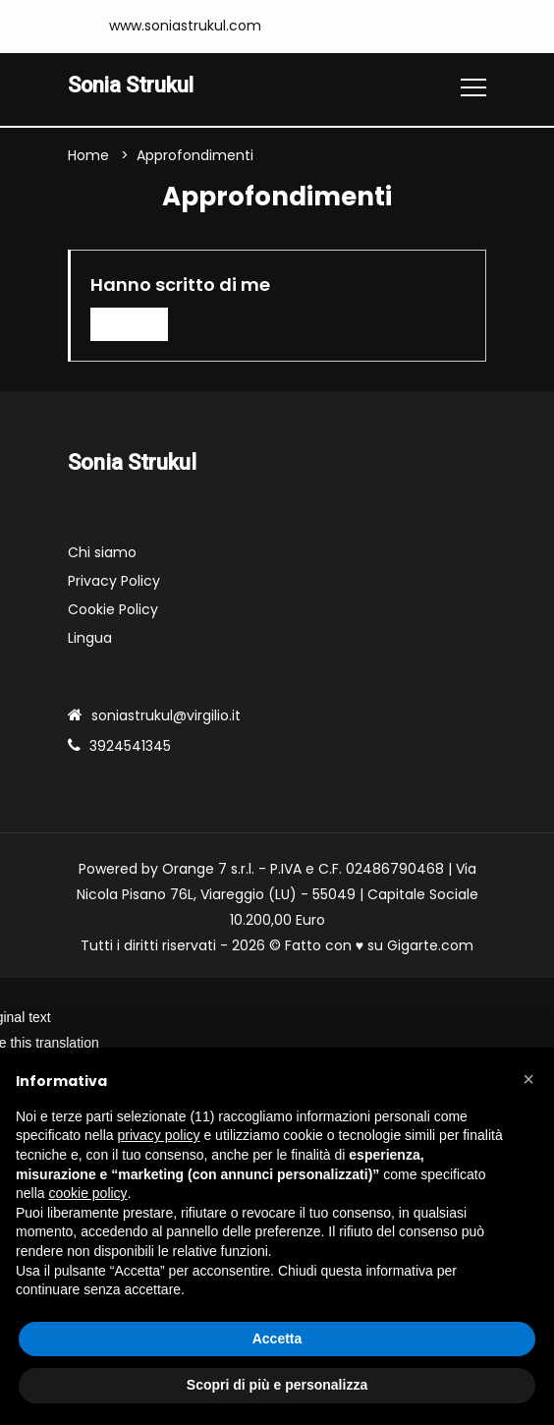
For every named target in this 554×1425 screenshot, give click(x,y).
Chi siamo (102, 552)
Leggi (129, 324)
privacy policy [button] (159, 1135)
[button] (528, 1079)
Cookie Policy (113, 609)
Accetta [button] (277, 1338)
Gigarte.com (430, 945)
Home (88, 156)
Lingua (90, 638)
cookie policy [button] (87, 1193)
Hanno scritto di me (180, 285)
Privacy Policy (114, 581)
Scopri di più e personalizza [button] (277, 1385)
